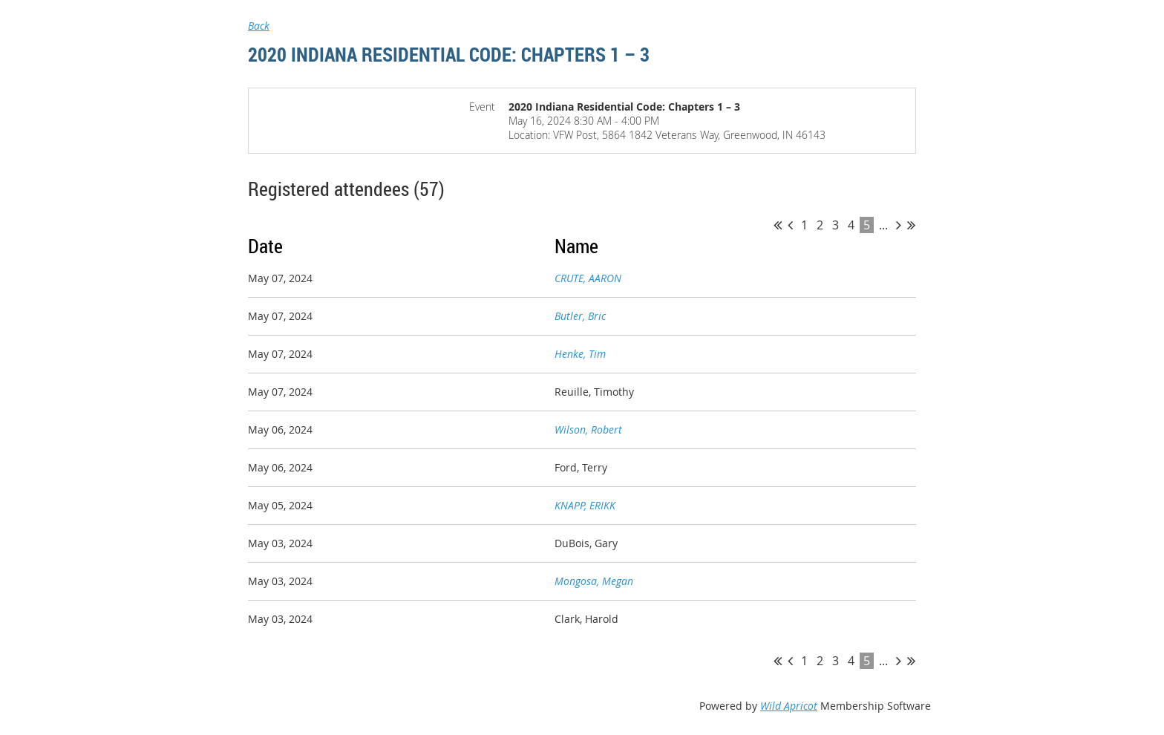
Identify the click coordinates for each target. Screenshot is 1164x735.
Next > (898, 225)
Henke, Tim (580, 354)
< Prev (790, 225)
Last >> (911, 225)
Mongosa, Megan (594, 581)
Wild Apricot (788, 706)
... (883, 225)
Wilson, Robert (588, 429)
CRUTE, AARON (588, 278)
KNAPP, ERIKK (585, 505)
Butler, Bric (580, 316)
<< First (777, 225)
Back (258, 26)
